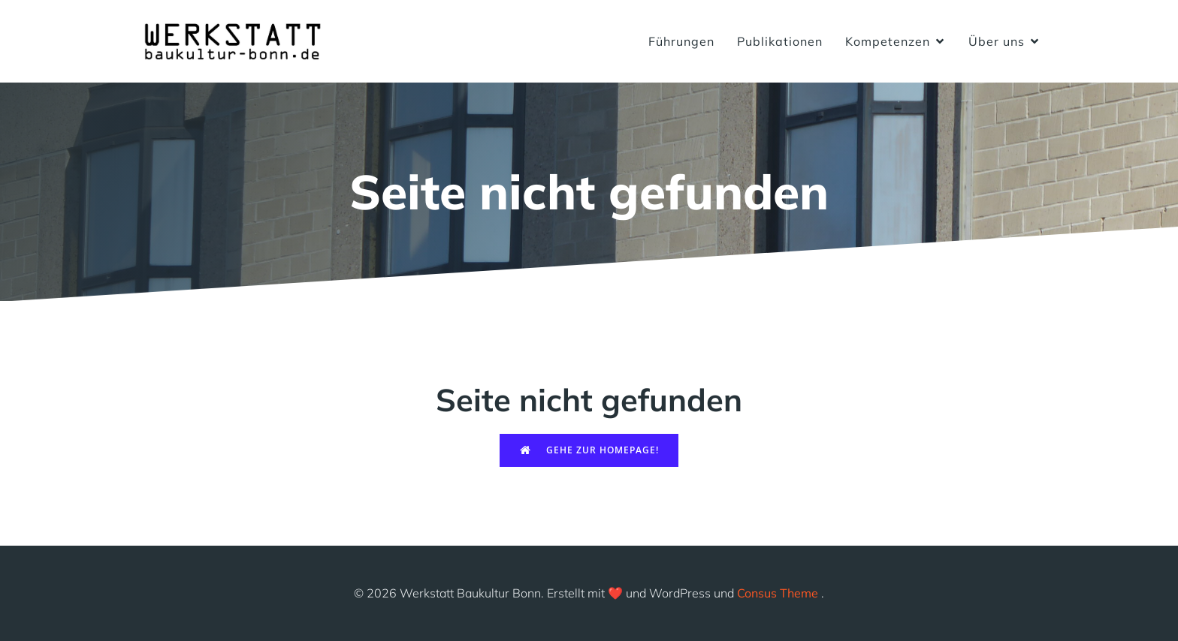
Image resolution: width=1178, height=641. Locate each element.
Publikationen (780, 41)
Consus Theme (777, 592)
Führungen (681, 41)
